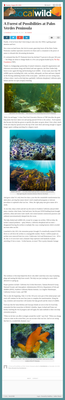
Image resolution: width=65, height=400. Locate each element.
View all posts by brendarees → (18, 368)
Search (48, 5)
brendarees (8, 32)
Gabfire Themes (57, 396)
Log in (38, 396)
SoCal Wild (11, 396)
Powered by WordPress (46, 396)
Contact (35, 378)
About (29, 378)
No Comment (28, 32)
